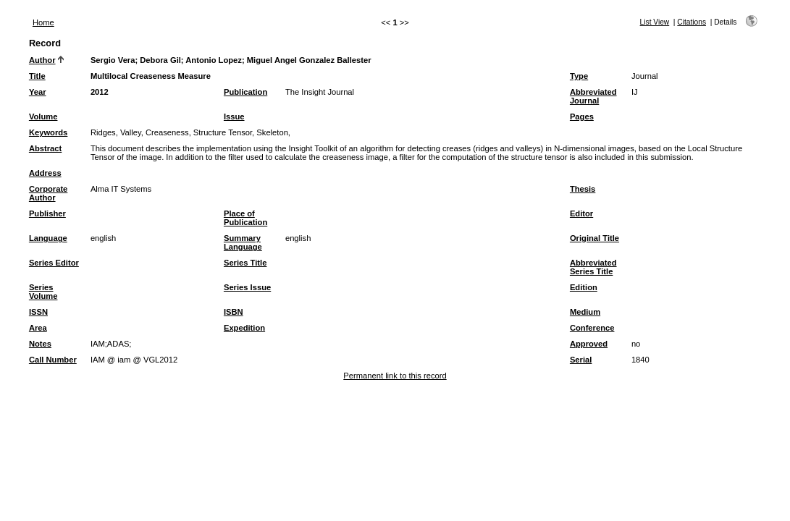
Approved (589, 343)
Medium (585, 312)
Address (45, 173)
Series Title (245, 262)
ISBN (233, 312)
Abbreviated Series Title (593, 267)
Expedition (244, 327)
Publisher (47, 213)
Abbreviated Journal (593, 96)
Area (38, 327)
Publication (245, 92)
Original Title (594, 238)
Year (37, 92)
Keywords (48, 132)
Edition (583, 287)
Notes (40, 343)
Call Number (53, 359)
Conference (592, 327)
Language (48, 238)
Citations (691, 22)
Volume (43, 116)
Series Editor (54, 262)
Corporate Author (48, 193)
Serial (581, 359)
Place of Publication (245, 217)
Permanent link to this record (394, 375)
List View (655, 22)
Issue (234, 116)
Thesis (582, 189)
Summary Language (243, 242)
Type (579, 76)
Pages (582, 116)
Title (37, 76)
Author (42, 60)
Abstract (45, 148)
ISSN (38, 312)
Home (43, 22)
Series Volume (43, 291)
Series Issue (247, 287)
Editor (581, 213)
